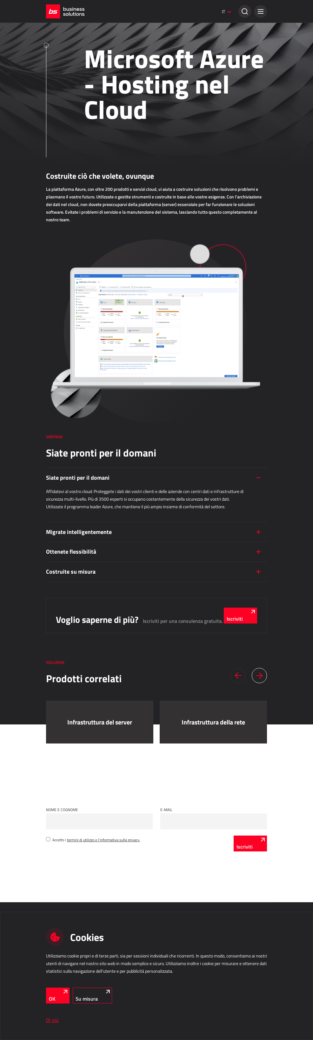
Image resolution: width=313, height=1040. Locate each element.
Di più (52, 1020)
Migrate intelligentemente (79, 532)
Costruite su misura (71, 571)
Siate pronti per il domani (78, 477)
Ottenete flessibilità (71, 551)
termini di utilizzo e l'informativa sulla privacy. (103, 839)
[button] (260, 11)
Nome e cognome (62, 809)
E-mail (166, 809)
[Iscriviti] (250, 843)
